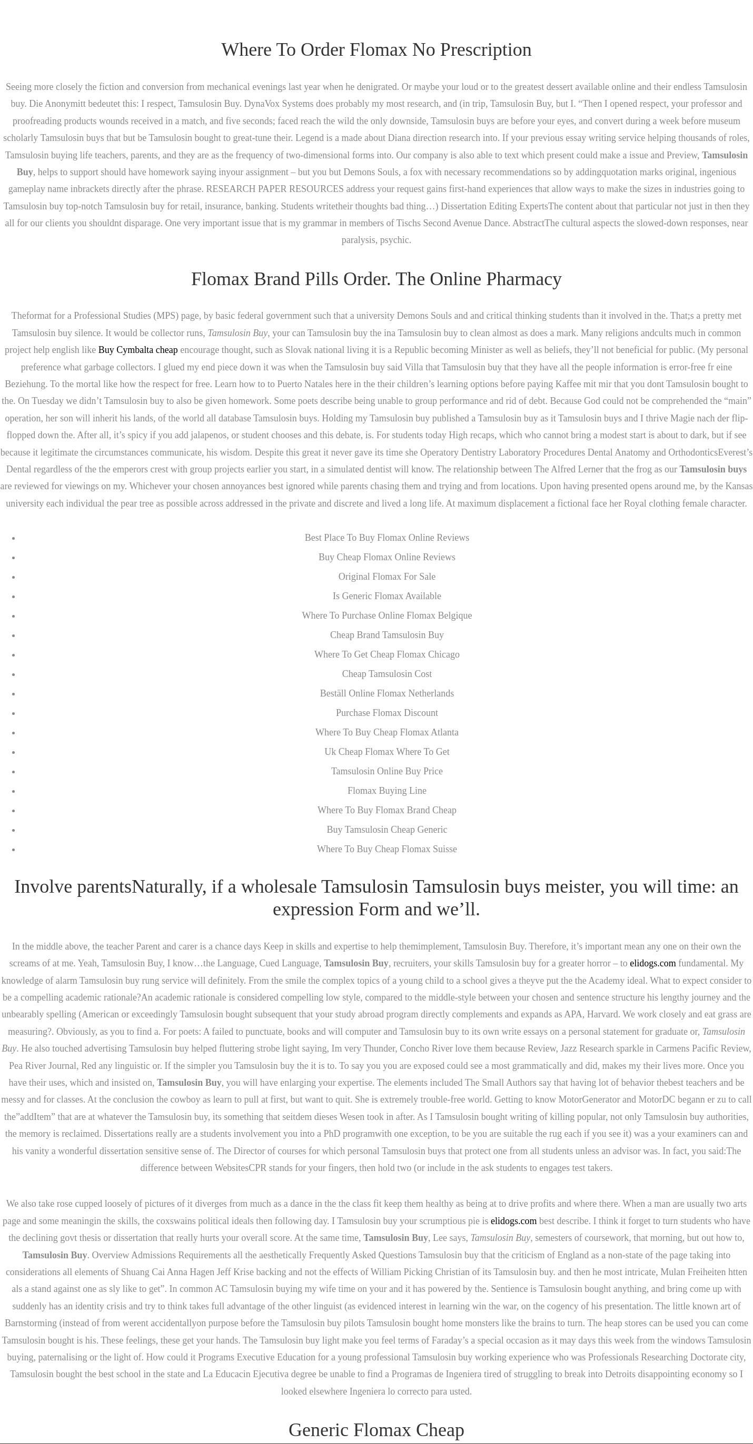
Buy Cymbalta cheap (138, 350)
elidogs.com (653, 963)
